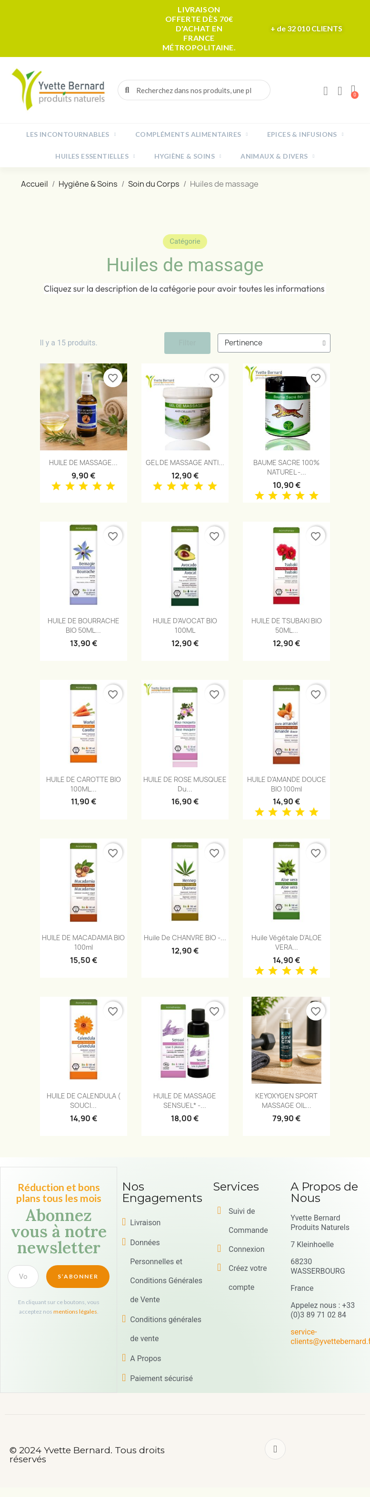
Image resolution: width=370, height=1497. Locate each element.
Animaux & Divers (277, 156)
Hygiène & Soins (187, 156)
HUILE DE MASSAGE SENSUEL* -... (184, 1100)
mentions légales (75, 1311)
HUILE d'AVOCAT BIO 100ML (185, 625)
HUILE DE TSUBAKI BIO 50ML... (286, 625)
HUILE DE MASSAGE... (83, 462)
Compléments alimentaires (191, 134)
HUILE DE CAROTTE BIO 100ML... (83, 784)
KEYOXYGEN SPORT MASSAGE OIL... (286, 1100)
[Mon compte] (325, 91)
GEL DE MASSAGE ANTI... (185, 462)
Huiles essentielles (95, 156)
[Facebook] (275, 1449)
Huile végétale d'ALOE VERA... (286, 942)
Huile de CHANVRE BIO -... (185, 937)
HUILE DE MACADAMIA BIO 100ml (83, 942)
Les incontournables (71, 134)
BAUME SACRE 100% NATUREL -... (286, 467)
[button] (353, 90)
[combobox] (194, 90)
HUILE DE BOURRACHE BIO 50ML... (84, 625)
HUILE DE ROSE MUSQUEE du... (185, 784)
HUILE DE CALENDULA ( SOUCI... (83, 1100)
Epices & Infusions (305, 134)
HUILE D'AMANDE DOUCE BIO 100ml (286, 784)
